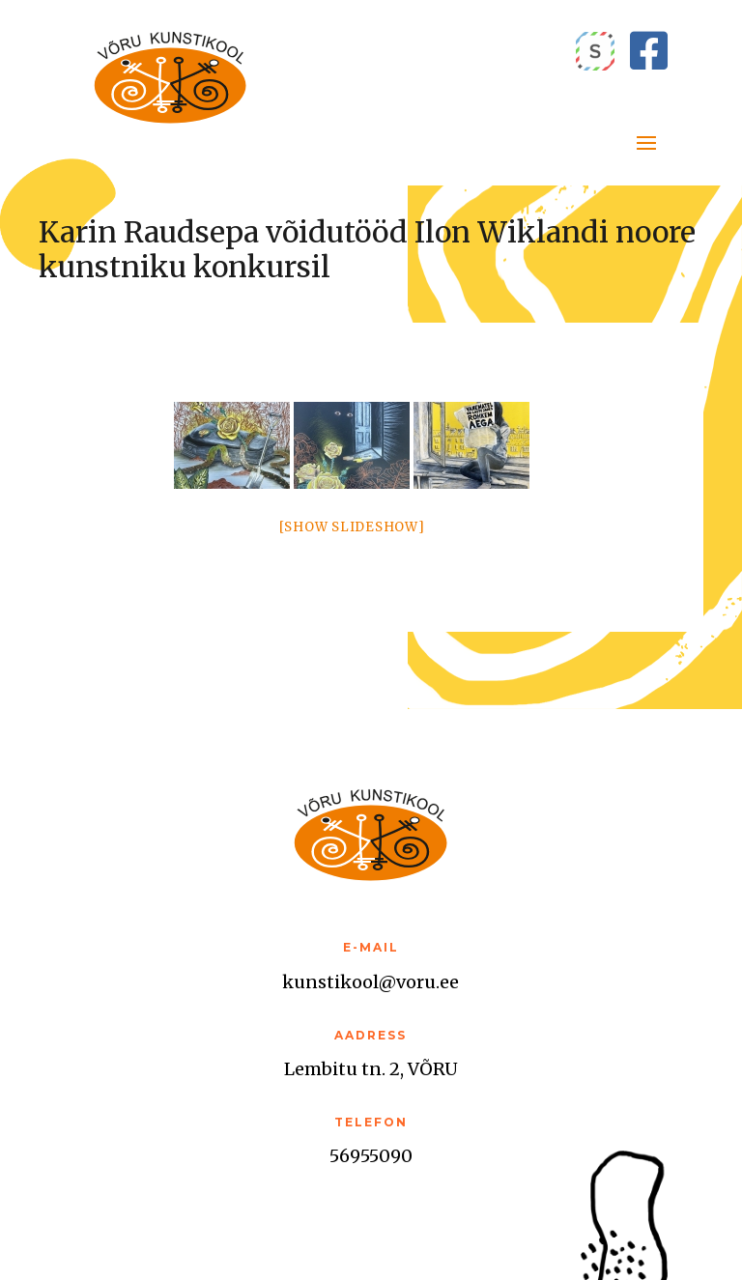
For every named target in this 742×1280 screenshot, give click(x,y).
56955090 (371, 1156)
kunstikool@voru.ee (370, 982)
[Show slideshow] (352, 527)
